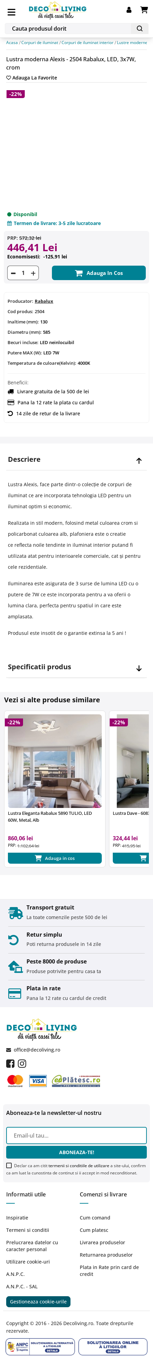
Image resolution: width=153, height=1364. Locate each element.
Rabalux (44, 301)
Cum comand (95, 1217)
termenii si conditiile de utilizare (78, 1166)
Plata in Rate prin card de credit (109, 1270)
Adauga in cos (99, 273)
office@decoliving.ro (37, 1049)
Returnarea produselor (106, 1254)
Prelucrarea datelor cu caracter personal (32, 1246)
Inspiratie (17, 1217)
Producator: (20, 301)
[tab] (76, 459)
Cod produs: (20, 311)
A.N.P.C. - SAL (21, 1286)
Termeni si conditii (27, 1230)
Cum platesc (94, 1230)
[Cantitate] (23, 273)
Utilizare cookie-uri (28, 1261)
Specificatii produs (39, 667)
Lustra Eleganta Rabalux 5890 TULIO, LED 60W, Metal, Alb (50, 816)
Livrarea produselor (102, 1242)
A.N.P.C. (15, 1274)
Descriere (24, 459)
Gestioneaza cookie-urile (38, 1301)
